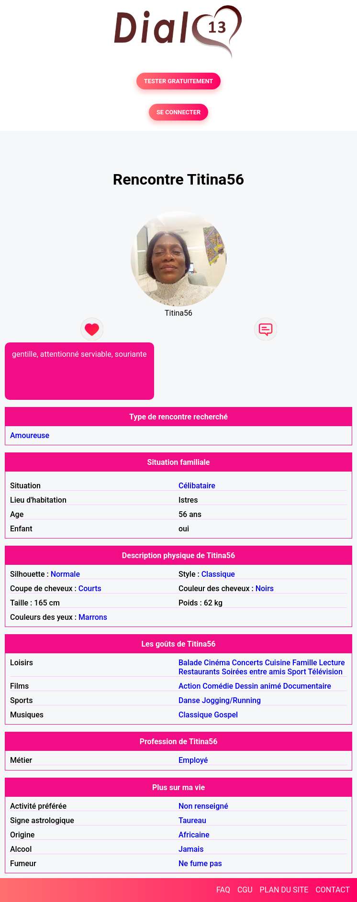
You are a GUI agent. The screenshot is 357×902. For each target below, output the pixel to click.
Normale (65, 574)
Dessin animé (258, 686)
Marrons (92, 617)
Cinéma (217, 662)
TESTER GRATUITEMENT (178, 81)
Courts (89, 588)
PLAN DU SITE (284, 889)
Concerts (247, 662)
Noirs (265, 588)
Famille (304, 662)
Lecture (332, 662)
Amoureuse (29, 435)
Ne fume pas (200, 863)
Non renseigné (203, 806)
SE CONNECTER (178, 112)
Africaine (194, 834)
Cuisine (277, 662)
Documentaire (307, 686)
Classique (218, 574)
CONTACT (332, 889)
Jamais (190, 849)
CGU (245, 889)
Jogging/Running (231, 700)
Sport (297, 671)
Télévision (325, 671)
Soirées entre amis (253, 671)
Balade (190, 662)
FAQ (223, 889)
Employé (193, 760)
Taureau (192, 820)
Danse (189, 700)
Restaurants (199, 671)
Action (189, 686)
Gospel (226, 714)
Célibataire (196, 485)
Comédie (217, 686)
